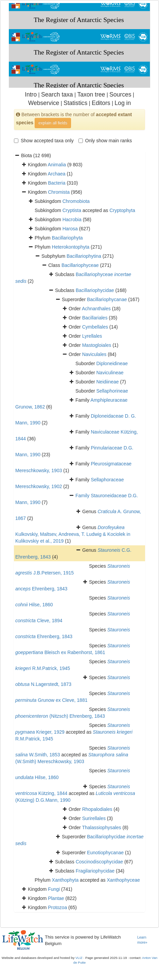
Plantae (56, 898)
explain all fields (52, 123)
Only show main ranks (105, 140)
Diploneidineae (112, 363)
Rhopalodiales (97, 809)
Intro (31, 94)
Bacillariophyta (67, 237)
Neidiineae (107, 381)
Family (83, 495)
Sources (120, 94)
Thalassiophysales (101, 827)
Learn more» (142, 940)
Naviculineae (109, 372)
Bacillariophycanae (107, 299)
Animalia (57, 164)
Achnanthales (96, 308)
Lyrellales (92, 336)
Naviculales (94, 354)
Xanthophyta (65, 880)
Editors (101, 103)
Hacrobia (72, 219)
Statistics (75, 103)
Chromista (59, 192)
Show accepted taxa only (44, 140)
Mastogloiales (96, 345)
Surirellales (94, 818)
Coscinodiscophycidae (99, 861)
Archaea (56, 173)
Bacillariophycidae (95, 290)
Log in (122, 103)
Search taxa (57, 94)
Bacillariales (95, 317)
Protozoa (57, 907)
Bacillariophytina (84, 256)
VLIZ (79, 958)
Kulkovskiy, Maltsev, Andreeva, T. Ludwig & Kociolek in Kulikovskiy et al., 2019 (72, 534)
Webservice (43, 103)
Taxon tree (91, 94)
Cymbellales (95, 327)
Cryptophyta (122, 210)
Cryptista (72, 210)
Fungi (54, 889)
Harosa (70, 228)
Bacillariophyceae (80, 265)
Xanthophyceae (123, 880)
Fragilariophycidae (95, 871)
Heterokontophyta (71, 247)
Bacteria (56, 183)
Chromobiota (76, 201)
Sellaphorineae (112, 391)
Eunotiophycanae (105, 852)
